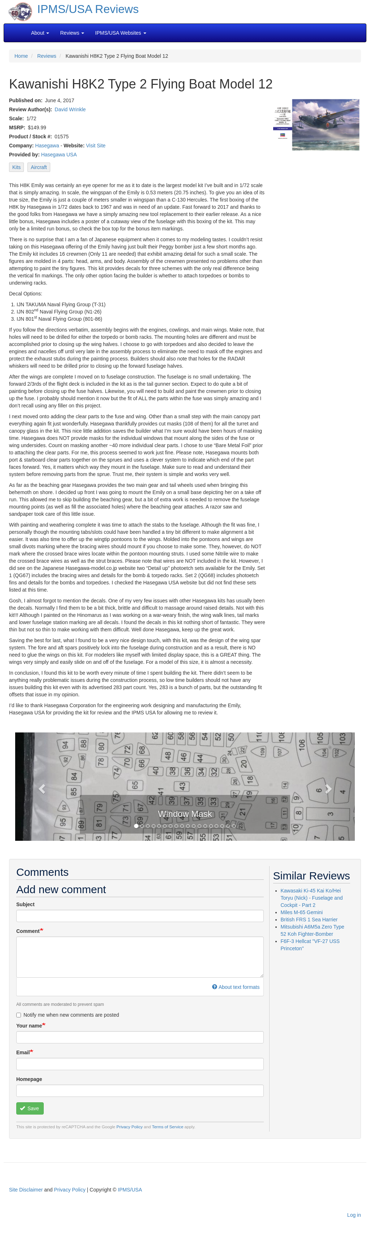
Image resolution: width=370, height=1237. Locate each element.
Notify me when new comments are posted (67, 1015)
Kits (16, 167)
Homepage (29, 1079)
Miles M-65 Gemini (302, 912)
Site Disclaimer (26, 1190)
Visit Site (96, 145)
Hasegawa (47, 145)
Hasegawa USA (59, 154)
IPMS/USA (130, 1190)
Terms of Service (168, 1126)
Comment (28, 931)
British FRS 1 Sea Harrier (309, 919)
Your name (29, 1026)
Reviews (46, 56)
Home (21, 56)
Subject (25, 904)
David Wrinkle (70, 109)
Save (29, 1108)
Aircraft (39, 167)
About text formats (235, 987)
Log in (354, 1215)
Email (23, 1052)
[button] (40, 786)
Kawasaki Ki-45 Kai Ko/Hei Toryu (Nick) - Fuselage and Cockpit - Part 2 (312, 898)
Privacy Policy (129, 1126)
